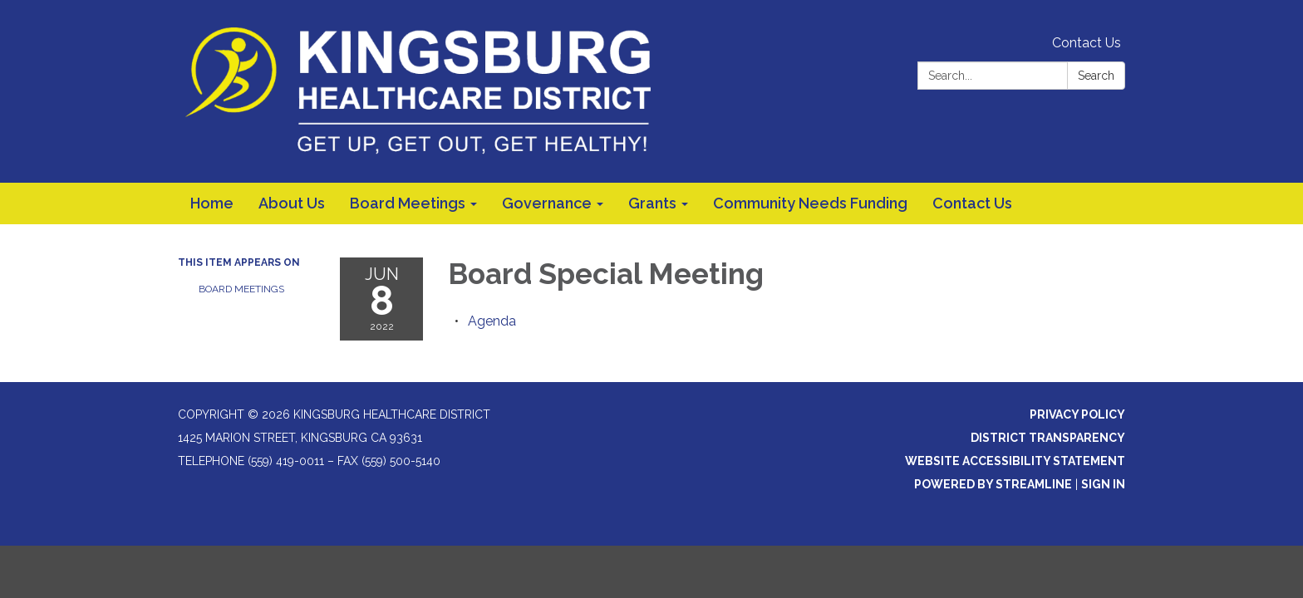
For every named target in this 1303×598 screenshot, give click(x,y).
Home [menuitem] (212, 203)
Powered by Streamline (993, 484)
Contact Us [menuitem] (972, 203)
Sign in (1103, 484)
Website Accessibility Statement (1015, 461)
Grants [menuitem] (652, 203)
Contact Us (1086, 43)
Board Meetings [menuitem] (407, 203)
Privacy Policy (1077, 414)
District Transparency (1048, 437)
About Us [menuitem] (291, 203)
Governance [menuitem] (547, 203)
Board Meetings (241, 289)
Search (1096, 75)
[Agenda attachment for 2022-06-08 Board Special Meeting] (492, 321)
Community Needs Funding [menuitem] (810, 203)
